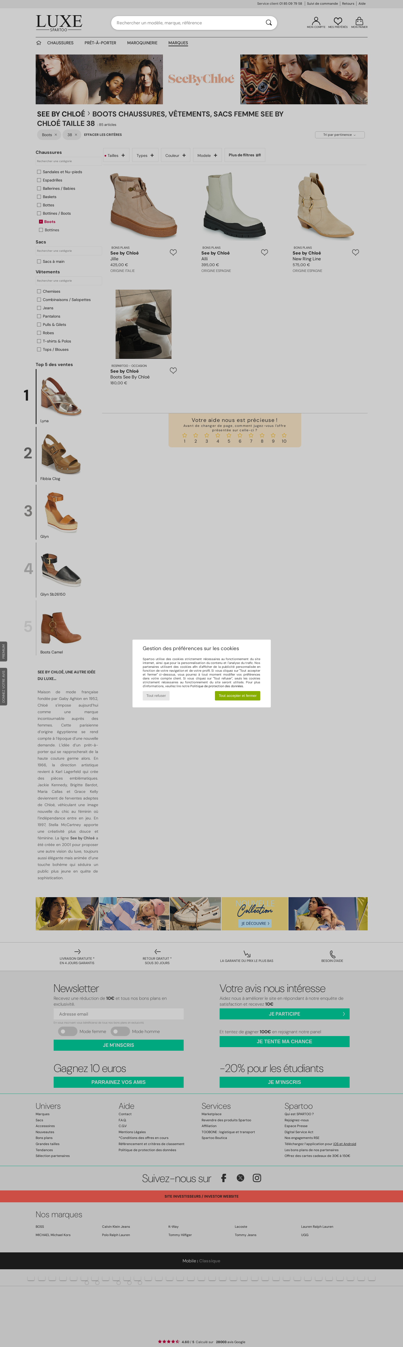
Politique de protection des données (216, 686)
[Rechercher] (268, 23)
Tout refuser (156, 696)
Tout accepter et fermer (238, 696)
